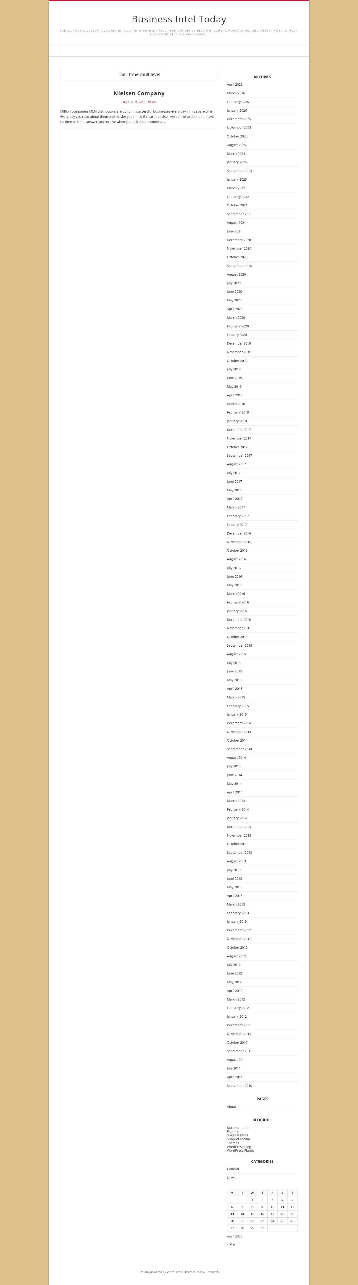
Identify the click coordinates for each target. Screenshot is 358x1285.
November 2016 (239, 542)
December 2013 (239, 827)
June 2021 (234, 231)
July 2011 (234, 1068)
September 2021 (239, 214)
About (231, 1107)
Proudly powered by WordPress (160, 1272)
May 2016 (234, 585)
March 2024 (236, 154)
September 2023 (239, 171)
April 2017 (234, 499)
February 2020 (238, 326)
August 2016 (236, 559)
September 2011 (239, 1051)
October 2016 (237, 551)
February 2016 (238, 602)
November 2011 (239, 1034)
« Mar (231, 1244)
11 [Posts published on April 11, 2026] (282, 1207)
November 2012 (239, 939)
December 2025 (239, 119)
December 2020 (239, 240)
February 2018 (238, 412)
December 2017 (239, 430)
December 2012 (239, 930)
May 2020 (234, 300)
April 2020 (234, 309)
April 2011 (234, 1077)
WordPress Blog (239, 1147)
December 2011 (239, 1025)
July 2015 (234, 663)
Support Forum (238, 1139)
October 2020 (237, 257)
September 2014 (239, 749)
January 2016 (237, 611)
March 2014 (236, 801)
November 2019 (239, 352)
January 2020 (237, 335)
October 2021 (237, 205)
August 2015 (236, 654)
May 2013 (234, 887)
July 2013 (234, 870)
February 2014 (238, 809)
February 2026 (238, 102)
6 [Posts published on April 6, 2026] (232, 1207)
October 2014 (237, 741)
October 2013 (237, 844)
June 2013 (234, 879)
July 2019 (234, 369)
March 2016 (236, 594)
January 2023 (237, 180)
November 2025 (239, 128)
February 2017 (238, 516)
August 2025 (236, 145)
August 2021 (236, 223)
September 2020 (239, 266)
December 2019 (239, 343)
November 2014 (239, 732)
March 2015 (236, 697)
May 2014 (234, 784)
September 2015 (239, 646)
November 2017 (239, 438)
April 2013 (234, 896)
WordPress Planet (240, 1150)
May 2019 (234, 387)
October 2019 (237, 361)
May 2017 (234, 490)
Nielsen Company (139, 93)
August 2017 (236, 464)
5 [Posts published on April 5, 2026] (292, 1200)
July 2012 (234, 965)
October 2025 (237, 136)
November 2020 (239, 248)
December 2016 (239, 533)
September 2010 (239, 1086)
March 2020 (236, 318)
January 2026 (237, 111)
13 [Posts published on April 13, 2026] (232, 1214)
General (233, 1169)
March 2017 (236, 507)
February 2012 (238, 1008)
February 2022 (238, 197)
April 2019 (234, 395)
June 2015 (234, 671)
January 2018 (237, 421)
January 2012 (237, 1017)
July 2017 (234, 473)
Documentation (238, 1127)
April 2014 (234, 792)
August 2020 (236, 274)
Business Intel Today (179, 19)
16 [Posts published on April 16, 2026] (262, 1214)
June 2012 (234, 973)
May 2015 (234, 680)
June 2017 (234, 482)
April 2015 (234, 689)
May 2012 (234, 982)
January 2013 (237, 922)
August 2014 (236, 758)
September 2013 (239, 853)
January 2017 (237, 525)
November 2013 (239, 835)
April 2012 (234, 991)
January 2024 (237, 162)
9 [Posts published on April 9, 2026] (262, 1207)
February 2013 (238, 913)
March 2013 (236, 904)
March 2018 (236, 404)
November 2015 (239, 628)
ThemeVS (212, 1272)
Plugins (232, 1131)
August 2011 (236, 1060)
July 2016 (234, 568)
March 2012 (236, 999)
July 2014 (234, 766)
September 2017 (239, 456)
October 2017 (237, 447)
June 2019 (234, 378)
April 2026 (234, 85)
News (152, 102)
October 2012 (237, 948)
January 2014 (237, 818)
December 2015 (239, 620)
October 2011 (237, 1043)
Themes (233, 1143)
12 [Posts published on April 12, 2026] (292, 1207)
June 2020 (234, 292)
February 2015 (238, 706)
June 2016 (234, 577)
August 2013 (236, 861)
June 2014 (234, 775)
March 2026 (236, 93)
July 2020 (234, 283)
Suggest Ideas (237, 1135)
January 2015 (237, 714)
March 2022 (236, 188)
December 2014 (239, 723)
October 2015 (237, 637)
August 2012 (236, 956)
